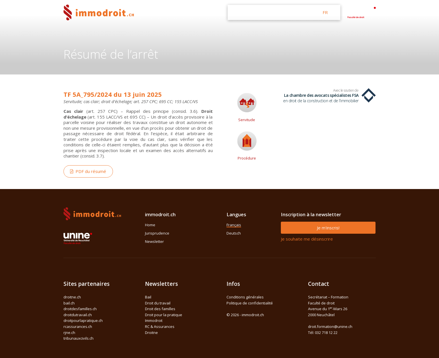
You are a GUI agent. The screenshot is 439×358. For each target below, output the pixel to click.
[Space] (361, 12)
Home (150, 224)
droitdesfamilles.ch (80, 308)
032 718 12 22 (326, 332)
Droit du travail (157, 303)
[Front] (98, 12)
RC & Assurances (159, 326)
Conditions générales (245, 297)
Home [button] (237, 12)
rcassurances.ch (77, 326)
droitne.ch (72, 297)
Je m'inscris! (328, 228)
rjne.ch (69, 332)
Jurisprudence (157, 233)
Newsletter (154, 241)
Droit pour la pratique (163, 314)
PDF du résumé (88, 171)
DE (335, 12)
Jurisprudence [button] (266, 12)
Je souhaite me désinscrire (307, 239)
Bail (148, 297)
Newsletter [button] (300, 12)
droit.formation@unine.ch (330, 326)
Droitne (151, 332)
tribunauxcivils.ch (78, 338)
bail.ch (69, 303)
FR (325, 12)
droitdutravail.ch (77, 314)
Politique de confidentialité (250, 303)
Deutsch (234, 233)
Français (234, 224)
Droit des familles (160, 308)
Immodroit (153, 320)
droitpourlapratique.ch (83, 320)
